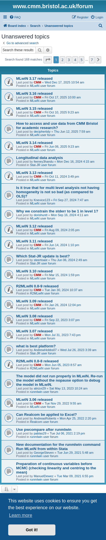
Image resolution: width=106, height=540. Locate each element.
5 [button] (82, 59)
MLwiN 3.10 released (34, 271)
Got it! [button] (32, 530)
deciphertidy (42, 131)
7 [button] (92, 59)
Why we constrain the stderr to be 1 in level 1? (57, 211)
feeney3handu (43, 161)
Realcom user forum (44, 421)
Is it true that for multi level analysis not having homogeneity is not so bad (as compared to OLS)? (57, 192)
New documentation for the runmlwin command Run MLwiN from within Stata (58, 446)
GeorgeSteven (44, 452)
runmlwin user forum (44, 391)
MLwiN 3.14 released (34, 143)
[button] (48, 59)
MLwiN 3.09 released (34, 301)
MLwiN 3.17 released (34, 78)
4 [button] (75, 59)
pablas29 (40, 433)
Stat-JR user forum (43, 165)
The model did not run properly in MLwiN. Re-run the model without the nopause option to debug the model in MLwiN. (59, 380)
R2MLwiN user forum (44, 293)
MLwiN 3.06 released (34, 399)
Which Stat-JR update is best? (43, 256)
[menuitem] (15, 17)
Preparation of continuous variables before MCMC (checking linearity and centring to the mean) (56, 468)
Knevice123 (42, 200)
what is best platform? (36, 346)
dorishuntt (40, 215)
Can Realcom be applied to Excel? (46, 414)
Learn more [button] (20, 515)
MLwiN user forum (42, 85)
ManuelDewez (43, 476)
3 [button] (69, 59)
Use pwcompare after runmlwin (44, 429)
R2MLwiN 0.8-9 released (37, 286)
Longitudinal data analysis (39, 158)
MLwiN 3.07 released (34, 331)
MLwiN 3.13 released (34, 173)
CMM (37, 82)
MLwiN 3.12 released (34, 226)
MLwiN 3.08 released (34, 316)
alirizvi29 (40, 388)
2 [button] (62, 59)
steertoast (40, 260)
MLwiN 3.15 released (34, 108)
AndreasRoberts (45, 418)
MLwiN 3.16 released (34, 93)
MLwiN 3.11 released (34, 241)
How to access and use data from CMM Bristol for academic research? (57, 125)
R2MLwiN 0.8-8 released (37, 361)
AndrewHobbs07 (45, 350)
